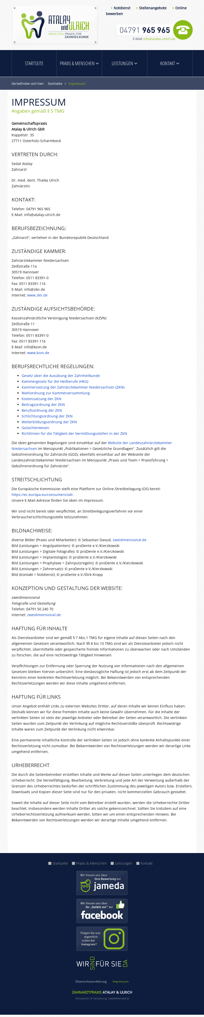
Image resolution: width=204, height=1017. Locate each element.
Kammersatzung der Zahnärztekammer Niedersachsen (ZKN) (73, 389)
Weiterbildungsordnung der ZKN (49, 424)
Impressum (121, 984)
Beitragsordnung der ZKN (43, 406)
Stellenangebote (153, 8)
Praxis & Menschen (79, 64)
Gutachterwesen (35, 430)
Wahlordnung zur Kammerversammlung (56, 395)
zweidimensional (118, 1000)
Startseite (34, 64)
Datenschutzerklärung (91, 984)
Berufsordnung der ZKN (42, 412)
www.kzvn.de (38, 355)
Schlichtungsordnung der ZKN (47, 418)
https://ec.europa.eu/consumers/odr (42, 496)
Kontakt (169, 64)
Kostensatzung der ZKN (41, 401)
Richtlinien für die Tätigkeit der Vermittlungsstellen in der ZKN (74, 435)
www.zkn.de (37, 297)
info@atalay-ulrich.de (159, 39)
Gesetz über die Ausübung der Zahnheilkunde (61, 377)
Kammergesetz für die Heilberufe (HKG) (55, 383)
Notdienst (122, 8)
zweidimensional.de (129, 542)
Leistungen (124, 64)
